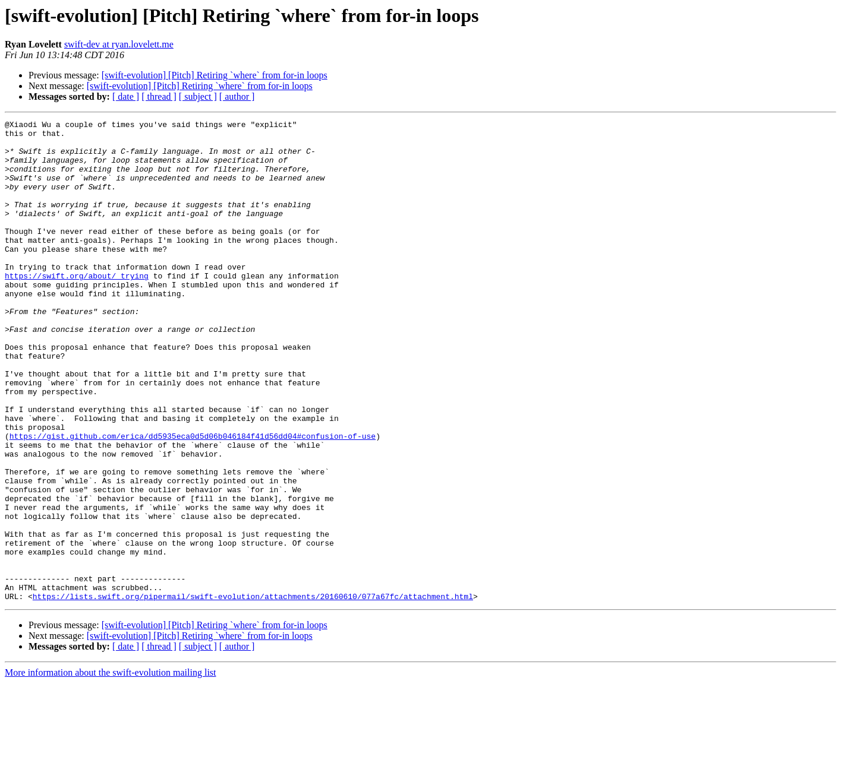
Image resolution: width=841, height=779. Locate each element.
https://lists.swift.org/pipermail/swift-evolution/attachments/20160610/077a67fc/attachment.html (253, 692)
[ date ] (125, 96)
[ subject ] (198, 96)
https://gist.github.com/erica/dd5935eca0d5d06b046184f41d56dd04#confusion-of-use (193, 500)
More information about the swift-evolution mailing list (110, 769)
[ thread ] (159, 96)
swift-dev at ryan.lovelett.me (119, 44)
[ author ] (237, 96)
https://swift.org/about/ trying (77, 307)
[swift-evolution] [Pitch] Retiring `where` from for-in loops (214, 75)
